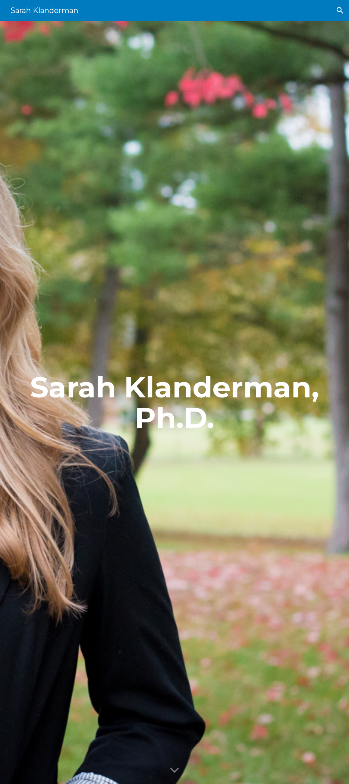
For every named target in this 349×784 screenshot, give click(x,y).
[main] (174, 402)
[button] (340, 10)
